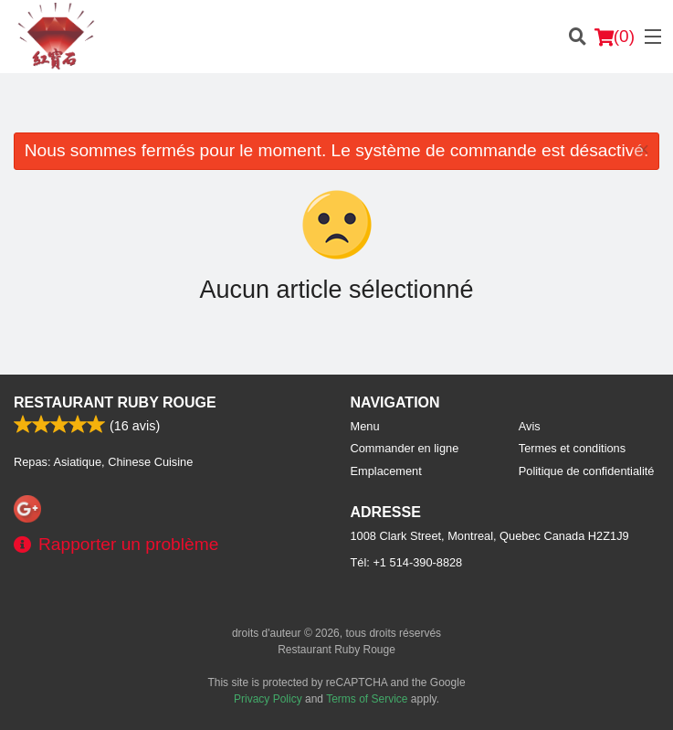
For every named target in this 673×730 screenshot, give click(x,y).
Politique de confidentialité (587, 471)
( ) (614, 36)
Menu (365, 426)
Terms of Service (366, 699)
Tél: (407, 562)
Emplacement (386, 471)
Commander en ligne (405, 448)
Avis (530, 426)
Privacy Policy (268, 699)
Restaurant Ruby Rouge (115, 402)
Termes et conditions (572, 448)
